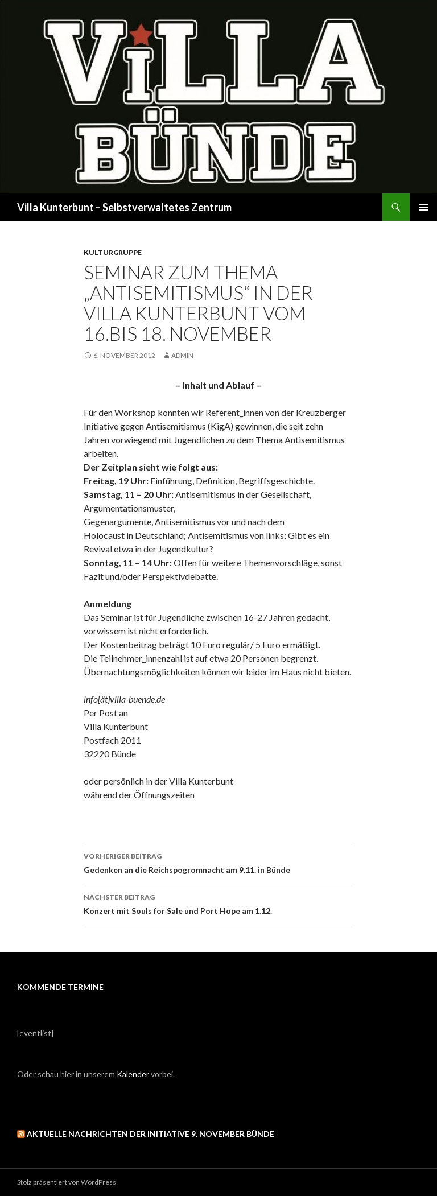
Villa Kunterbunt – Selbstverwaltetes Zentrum (124, 207)
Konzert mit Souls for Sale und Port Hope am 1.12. (218, 902)
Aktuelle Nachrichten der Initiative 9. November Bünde (150, 1134)
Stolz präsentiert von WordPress (66, 1182)
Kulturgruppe (113, 252)
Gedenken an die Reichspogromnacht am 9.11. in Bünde (218, 862)
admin (182, 355)
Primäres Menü (423, 207)
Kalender (133, 1074)
